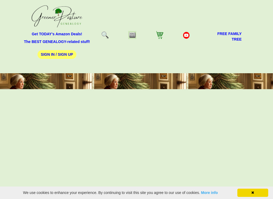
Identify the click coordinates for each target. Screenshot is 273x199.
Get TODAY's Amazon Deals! (57, 34)
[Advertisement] (136, 145)
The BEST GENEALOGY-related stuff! (57, 42)
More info (209, 193)
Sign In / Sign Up (57, 54)
